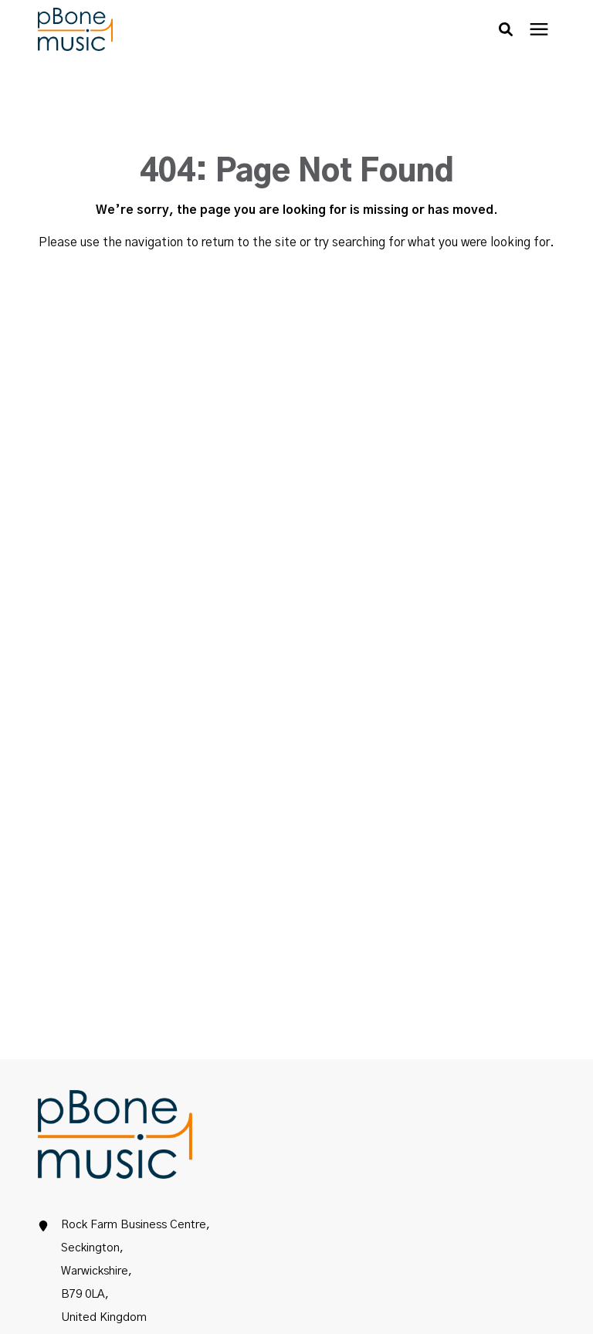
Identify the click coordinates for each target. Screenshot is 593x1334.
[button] (506, 29)
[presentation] (539, 29)
